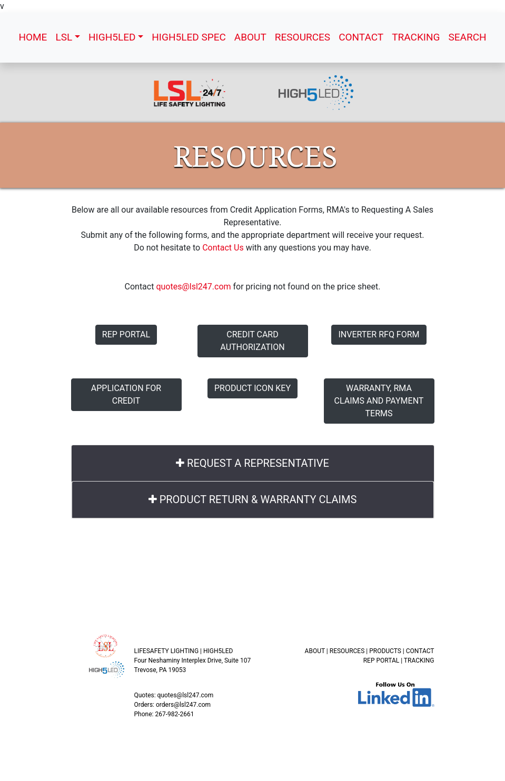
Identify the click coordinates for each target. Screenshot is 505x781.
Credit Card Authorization (252, 340)
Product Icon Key (252, 388)
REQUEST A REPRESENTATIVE (252, 463)
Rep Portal (126, 334)
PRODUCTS (385, 651)
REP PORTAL (381, 660)
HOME (32, 37)
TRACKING (416, 37)
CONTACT (361, 37)
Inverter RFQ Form (378, 334)
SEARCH (467, 37)
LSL (63, 37)
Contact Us (223, 248)
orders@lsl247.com (183, 704)
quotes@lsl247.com (193, 287)
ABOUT (250, 37)
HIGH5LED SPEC (189, 37)
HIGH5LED (111, 37)
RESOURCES (302, 37)
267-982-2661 (174, 714)
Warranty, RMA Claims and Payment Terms (379, 400)
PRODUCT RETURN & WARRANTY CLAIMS (252, 499)
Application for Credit (126, 394)
